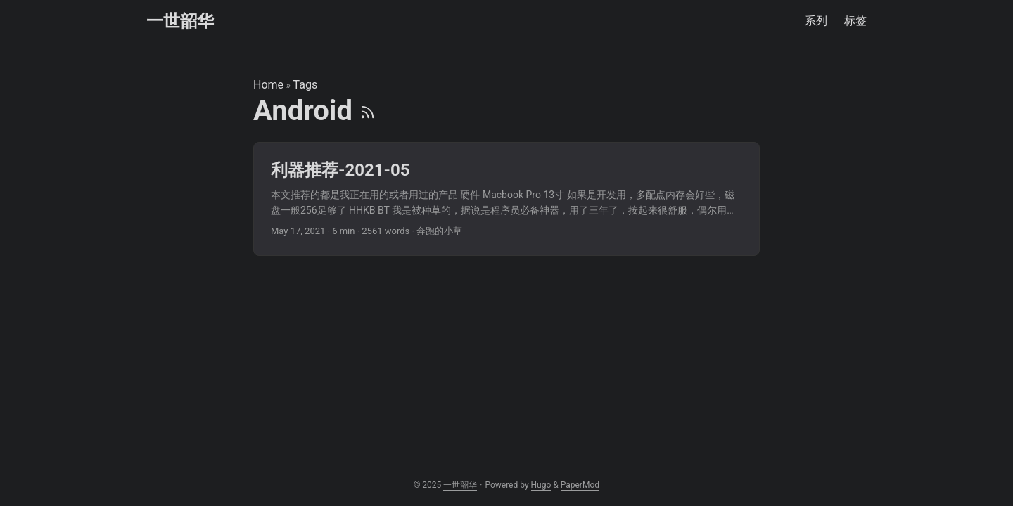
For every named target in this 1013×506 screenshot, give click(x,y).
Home (268, 84)
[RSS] (367, 110)
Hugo (541, 485)
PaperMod (580, 485)
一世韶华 (180, 21)
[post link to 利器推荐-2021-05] (506, 199)
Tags (305, 84)
